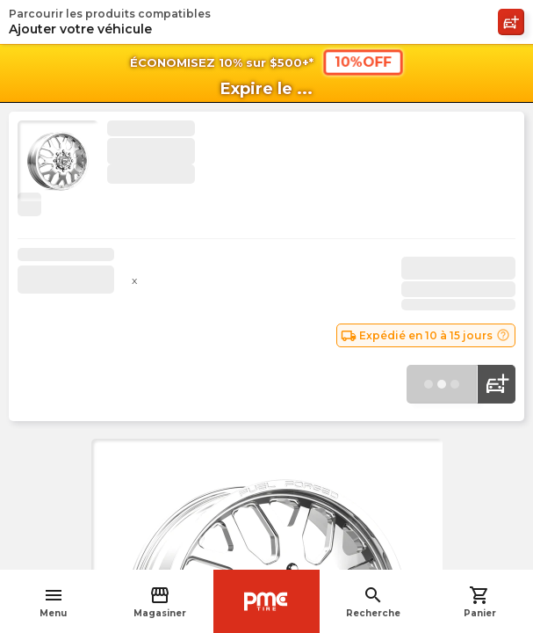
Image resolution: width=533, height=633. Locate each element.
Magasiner (159, 602)
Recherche (373, 602)
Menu (53, 602)
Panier (480, 602)
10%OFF (362, 61)
